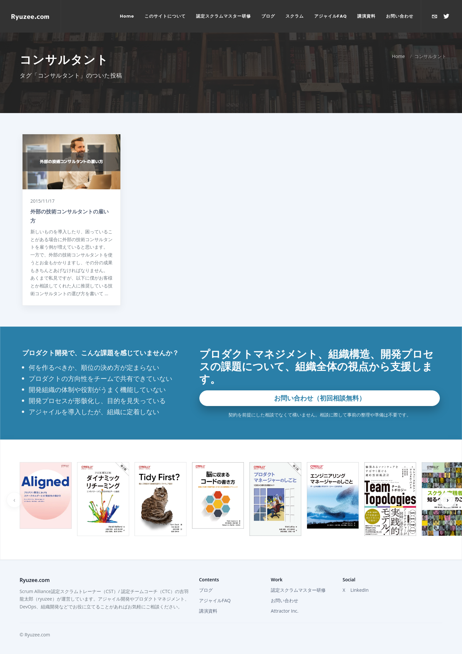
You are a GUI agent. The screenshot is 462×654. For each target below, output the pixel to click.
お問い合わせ (284, 600)
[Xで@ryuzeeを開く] (446, 16)
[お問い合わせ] (434, 16)
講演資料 (208, 611)
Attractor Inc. (285, 611)
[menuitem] (127, 16)
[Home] (30, 16)
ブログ (206, 590)
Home (398, 56)
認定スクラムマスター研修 (298, 590)
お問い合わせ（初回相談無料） (319, 398)
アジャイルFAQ (215, 600)
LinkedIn (359, 590)
